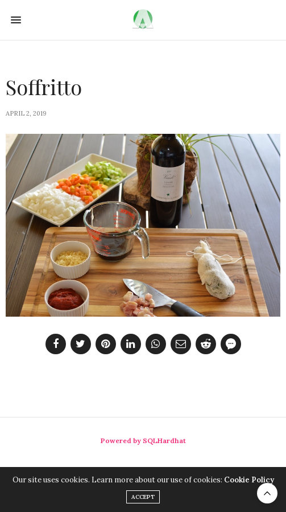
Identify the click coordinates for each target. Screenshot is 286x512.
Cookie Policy (249, 480)
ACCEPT (143, 497)
